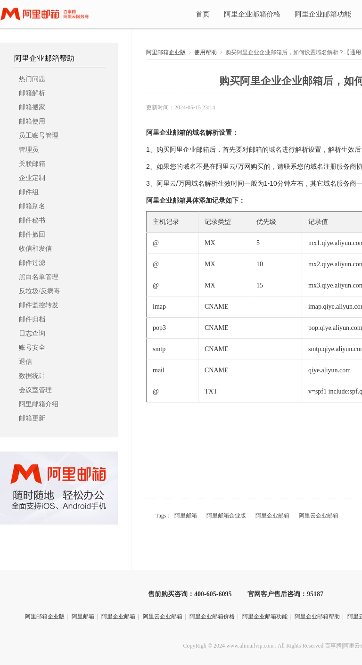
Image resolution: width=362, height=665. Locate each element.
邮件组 (29, 192)
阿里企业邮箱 (166, 132)
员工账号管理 (38, 135)
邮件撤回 (32, 234)
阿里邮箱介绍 (38, 404)
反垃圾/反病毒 (39, 291)
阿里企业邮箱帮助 (44, 58)
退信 (25, 361)
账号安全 (32, 347)
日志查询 (32, 333)
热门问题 (32, 78)
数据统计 (32, 375)
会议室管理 (35, 390)
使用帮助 (205, 52)
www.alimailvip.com (250, 645)
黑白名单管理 (38, 276)
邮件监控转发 (38, 305)
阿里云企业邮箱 (318, 515)
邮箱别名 (32, 206)
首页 (203, 14)
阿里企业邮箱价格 (252, 14)
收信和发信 (35, 248)
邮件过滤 (32, 262)
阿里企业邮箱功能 (323, 14)
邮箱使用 (32, 121)
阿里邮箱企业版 (166, 52)
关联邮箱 (32, 163)
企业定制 (32, 177)
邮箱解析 (32, 93)
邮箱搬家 (32, 107)
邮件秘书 (32, 220)
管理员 (29, 149)
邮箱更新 (32, 418)
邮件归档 (32, 319)
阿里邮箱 (185, 515)
